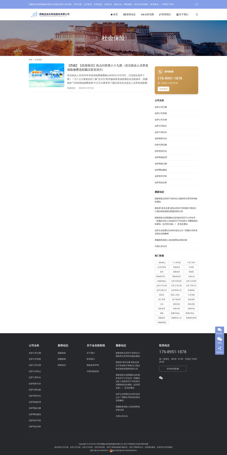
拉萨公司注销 (161, 119)
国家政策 (62, 353)
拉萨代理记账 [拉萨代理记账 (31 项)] (176, 281)
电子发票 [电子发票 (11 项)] (161, 299)
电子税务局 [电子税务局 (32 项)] (176, 299)
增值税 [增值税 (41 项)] (191, 272)
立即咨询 (163, 89)
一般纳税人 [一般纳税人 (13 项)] (161, 263)
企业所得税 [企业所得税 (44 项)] (161, 267)
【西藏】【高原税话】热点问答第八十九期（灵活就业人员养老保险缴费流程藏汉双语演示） (107, 67)
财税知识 (62, 365)
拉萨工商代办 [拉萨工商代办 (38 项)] (191, 286)
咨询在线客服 (173, 369)
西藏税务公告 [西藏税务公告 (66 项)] (176, 318)
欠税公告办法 (161, 246)
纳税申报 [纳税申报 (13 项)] (191, 309)
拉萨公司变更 (161, 113)
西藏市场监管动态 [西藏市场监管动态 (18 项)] (177, 313)
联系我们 (165, 14)
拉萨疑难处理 (161, 157)
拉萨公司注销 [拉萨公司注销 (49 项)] (176, 286)
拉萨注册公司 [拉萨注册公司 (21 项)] (161, 290)
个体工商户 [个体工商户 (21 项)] (191, 263)
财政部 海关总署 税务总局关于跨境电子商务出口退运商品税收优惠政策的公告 (128, 365)
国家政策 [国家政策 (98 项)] (176, 272)
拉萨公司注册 (161, 107)
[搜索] (197, 14)
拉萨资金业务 (161, 182)
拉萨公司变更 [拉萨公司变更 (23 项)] (191, 281)
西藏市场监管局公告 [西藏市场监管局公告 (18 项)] (191, 313)
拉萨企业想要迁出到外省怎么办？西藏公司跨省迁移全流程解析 (128, 397)
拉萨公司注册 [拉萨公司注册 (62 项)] (161, 286)
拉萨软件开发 (161, 176)
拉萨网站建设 (161, 170)
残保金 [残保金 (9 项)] (161, 295)
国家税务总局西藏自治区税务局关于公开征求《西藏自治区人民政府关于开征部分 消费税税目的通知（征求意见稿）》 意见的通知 (176, 220)
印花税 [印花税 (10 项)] (191, 267)
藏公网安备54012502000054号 (125, 450)
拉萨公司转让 (161, 126)
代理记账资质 (93, 371)
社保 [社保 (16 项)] (161, 304)
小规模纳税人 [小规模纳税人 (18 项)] (161, 281)
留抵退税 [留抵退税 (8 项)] (191, 299)
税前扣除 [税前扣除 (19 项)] (176, 304)
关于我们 (182, 14)
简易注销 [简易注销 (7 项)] (176, 309)
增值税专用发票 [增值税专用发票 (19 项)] (162, 276)
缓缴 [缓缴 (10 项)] (161, 313)
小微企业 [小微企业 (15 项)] (191, 276)
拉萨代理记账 (161, 145)
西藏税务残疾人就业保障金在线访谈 (171, 240)
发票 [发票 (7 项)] (161, 272)
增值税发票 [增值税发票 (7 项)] (176, 276)
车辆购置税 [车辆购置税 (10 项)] (161, 322)
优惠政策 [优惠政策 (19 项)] (176, 267)
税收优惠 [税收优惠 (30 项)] (191, 304)
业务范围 (147, 14)
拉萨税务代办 (161, 138)
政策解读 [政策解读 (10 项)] (191, 290)
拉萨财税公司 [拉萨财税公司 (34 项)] (176, 290)
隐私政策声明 (93, 365)
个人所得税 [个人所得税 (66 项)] (176, 263)
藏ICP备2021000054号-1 (100, 450)
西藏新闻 (71, 88)
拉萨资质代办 (161, 151)
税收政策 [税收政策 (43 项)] (161, 309)
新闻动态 (129, 14)
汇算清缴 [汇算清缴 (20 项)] (191, 295)
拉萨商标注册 (161, 163)
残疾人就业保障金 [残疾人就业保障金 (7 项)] (177, 295)
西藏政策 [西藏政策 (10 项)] (161, 318)
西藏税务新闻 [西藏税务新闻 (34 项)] (191, 318)
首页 (114, 14)
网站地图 (144, 444)
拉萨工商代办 (161, 132)
